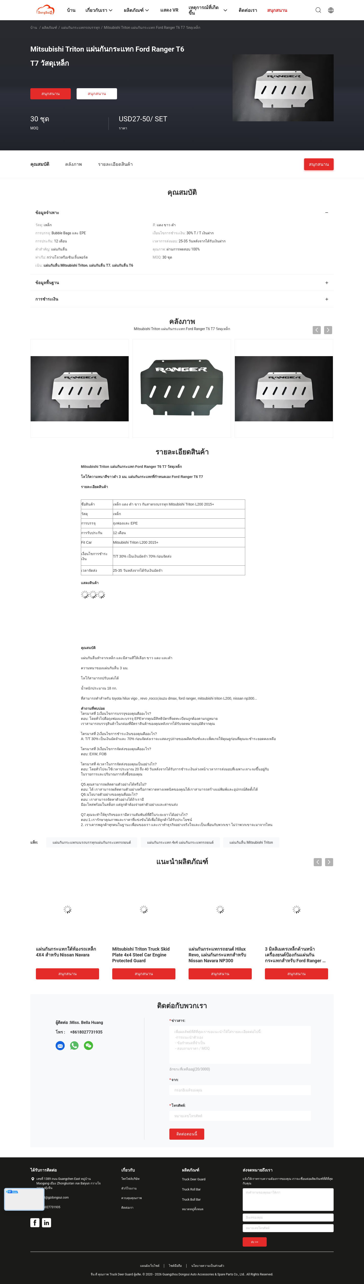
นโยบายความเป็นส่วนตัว (207, 1266)
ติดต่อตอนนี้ (186, 1134)
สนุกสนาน (50, 93)
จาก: (174, 1080)
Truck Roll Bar (191, 1189)
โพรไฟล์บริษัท (130, 1179)
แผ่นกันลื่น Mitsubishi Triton (251, 842)
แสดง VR (169, 10)
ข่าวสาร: (178, 1021)
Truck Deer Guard (193, 1179)
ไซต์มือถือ (175, 1266)
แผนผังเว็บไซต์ (150, 1266)
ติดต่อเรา (127, 1207)
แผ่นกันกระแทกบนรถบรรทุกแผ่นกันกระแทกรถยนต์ (92, 842)
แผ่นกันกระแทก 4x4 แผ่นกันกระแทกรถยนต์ (180, 842)
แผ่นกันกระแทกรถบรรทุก (80, 28)
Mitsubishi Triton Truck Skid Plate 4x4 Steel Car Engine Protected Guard (141, 954)
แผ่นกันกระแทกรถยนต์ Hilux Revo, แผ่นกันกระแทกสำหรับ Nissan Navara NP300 (217, 954)
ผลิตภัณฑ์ (49, 28)
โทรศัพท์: (178, 1106)
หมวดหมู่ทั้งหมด (192, 1209)
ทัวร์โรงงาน (128, 1188)
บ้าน (33, 28)
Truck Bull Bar (191, 1199)
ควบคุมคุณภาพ (131, 1198)
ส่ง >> (254, 1242)
